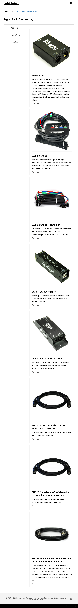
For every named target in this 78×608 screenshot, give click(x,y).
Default (15, 42)
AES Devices (15, 28)
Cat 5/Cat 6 (16, 35)
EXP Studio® (72, 606)
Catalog (7, 12)
